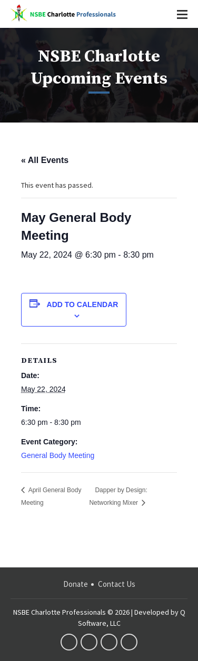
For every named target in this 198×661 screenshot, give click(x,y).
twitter (89, 642)
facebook (69, 642)
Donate (75, 584)
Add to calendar (82, 304)
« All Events (44, 160)
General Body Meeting (57, 455)
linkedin (109, 642)
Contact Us (116, 584)
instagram (129, 642)
